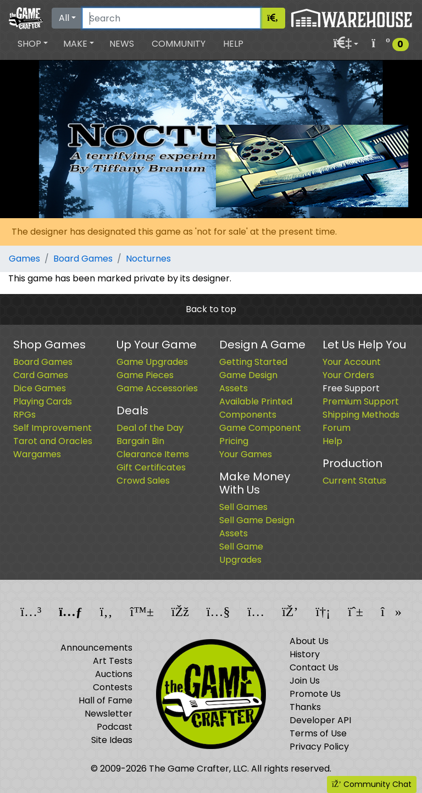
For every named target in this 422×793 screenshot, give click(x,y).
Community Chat (372, 784)
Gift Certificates (151, 467)
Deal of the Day (150, 428)
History (305, 654)
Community (179, 43)
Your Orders (348, 375)
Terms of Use (318, 733)
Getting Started (253, 362)
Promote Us (315, 693)
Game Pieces (145, 375)
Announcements (96, 647)
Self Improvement (52, 428)
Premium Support (361, 401)
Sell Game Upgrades (241, 553)
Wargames (37, 454)
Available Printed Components (255, 408)
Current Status (354, 480)
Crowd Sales (143, 480)
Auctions (113, 674)
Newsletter (108, 713)
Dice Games (39, 388)
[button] (32, 44)
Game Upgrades (152, 362)
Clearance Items (152, 454)
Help (233, 43)
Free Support (351, 388)
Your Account (352, 362)
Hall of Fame (105, 700)
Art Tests (112, 661)
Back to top (211, 309)
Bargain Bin (140, 441)
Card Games (40, 375)
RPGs (24, 414)
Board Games (83, 258)
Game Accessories (157, 388)
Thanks (305, 707)
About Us (309, 641)
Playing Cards (42, 401)
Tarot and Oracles (52, 441)
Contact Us (314, 667)
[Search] (171, 18)
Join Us (305, 680)
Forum (337, 428)
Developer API (320, 720)
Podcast (114, 726)
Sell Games (243, 507)
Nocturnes (148, 258)
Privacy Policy (319, 746)
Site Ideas (111, 740)
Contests (112, 687)
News (121, 43)
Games (24, 258)
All (64, 18)
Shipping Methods (361, 414)
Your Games (245, 454)
